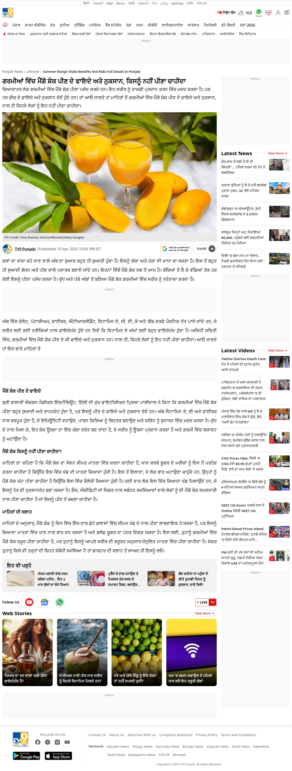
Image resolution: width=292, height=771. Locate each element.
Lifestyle (33, 71)
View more (277, 153)
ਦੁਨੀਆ (65, 25)
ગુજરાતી (143, 3)
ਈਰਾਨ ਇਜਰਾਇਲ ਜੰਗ (162, 34)
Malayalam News (141, 754)
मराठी (131, 3)
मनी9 (190, 3)
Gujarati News (217, 746)
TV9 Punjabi (25, 249)
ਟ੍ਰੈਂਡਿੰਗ (79, 25)
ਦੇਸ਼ (52, 25)
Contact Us (97, 734)
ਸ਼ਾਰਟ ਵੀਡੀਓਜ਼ (35, 25)
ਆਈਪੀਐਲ (227, 34)
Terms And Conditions (238, 734)
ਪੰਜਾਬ (16, 25)
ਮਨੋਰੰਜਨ (95, 25)
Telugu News (142, 746)
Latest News (236, 153)
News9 (98, 3)
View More (204, 613)
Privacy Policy (206, 734)
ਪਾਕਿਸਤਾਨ (208, 34)
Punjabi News (12, 71)
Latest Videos (238, 350)
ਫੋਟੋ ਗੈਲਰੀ (228, 25)
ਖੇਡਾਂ (129, 25)
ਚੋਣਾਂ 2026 (247, 25)
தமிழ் (164, 3)
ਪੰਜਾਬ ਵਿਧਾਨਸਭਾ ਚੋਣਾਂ (109, 34)
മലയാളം (177, 3)
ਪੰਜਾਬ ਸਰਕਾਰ (136, 34)
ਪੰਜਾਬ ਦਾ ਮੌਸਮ (16, 34)
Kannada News (168, 746)
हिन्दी (86, 3)
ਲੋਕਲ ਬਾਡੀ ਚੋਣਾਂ (81, 34)
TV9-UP (202, 3)
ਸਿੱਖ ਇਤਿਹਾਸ (247, 34)
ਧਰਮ (139, 25)
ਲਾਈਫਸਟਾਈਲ (172, 25)
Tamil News (116, 754)
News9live (261, 746)
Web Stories (17, 613)
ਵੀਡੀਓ (152, 25)
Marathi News (118, 746)
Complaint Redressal (175, 734)
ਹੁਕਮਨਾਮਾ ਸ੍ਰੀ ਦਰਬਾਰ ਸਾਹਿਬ (48, 34)
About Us (116, 734)
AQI (249, 12)
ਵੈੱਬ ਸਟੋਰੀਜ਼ (113, 25)
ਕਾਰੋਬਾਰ (193, 25)
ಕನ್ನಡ (110, 3)
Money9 (179, 754)
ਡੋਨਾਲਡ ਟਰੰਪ (189, 34)
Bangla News (192, 746)
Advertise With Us (142, 734)
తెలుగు (120, 3)
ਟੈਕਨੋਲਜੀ (210, 25)
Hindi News (241, 746)
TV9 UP (164, 754)
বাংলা (154, 3)
